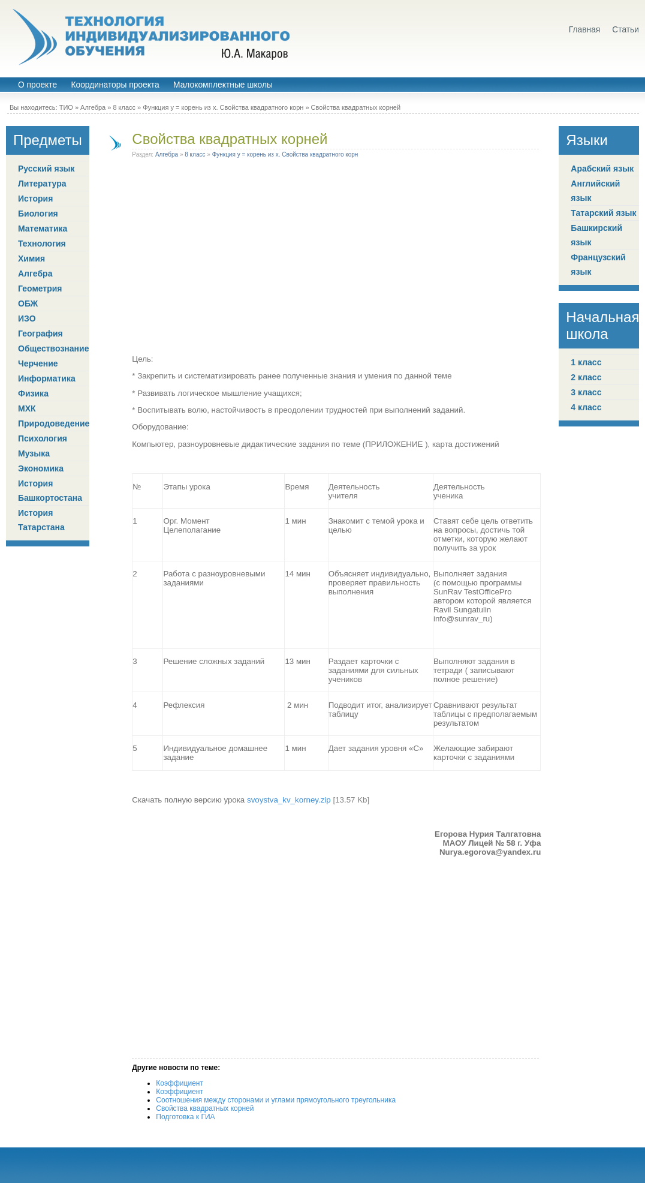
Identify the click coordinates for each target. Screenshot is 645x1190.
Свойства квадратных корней (229, 139)
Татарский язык (603, 213)
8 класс (124, 107)
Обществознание (53, 348)
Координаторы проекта (115, 84)
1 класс (586, 362)
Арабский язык (602, 168)
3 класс (586, 392)
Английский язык (595, 191)
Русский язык (46, 168)
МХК (27, 408)
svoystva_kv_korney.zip (289, 799)
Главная (585, 29)
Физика (33, 393)
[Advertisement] (139, 258)
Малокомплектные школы (223, 84)
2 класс (586, 377)
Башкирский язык (596, 235)
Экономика (41, 468)
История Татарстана (41, 520)
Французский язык (598, 265)
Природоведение (53, 423)
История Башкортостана (50, 491)
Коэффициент (179, 1083)
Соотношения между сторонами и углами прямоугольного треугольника (276, 1100)
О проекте (37, 84)
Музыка (34, 453)
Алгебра (93, 107)
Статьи (625, 29)
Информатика (47, 378)
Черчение (38, 363)
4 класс (586, 407)
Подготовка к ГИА (185, 1117)
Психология (42, 438)
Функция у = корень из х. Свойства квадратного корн (223, 107)
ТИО (66, 107)
